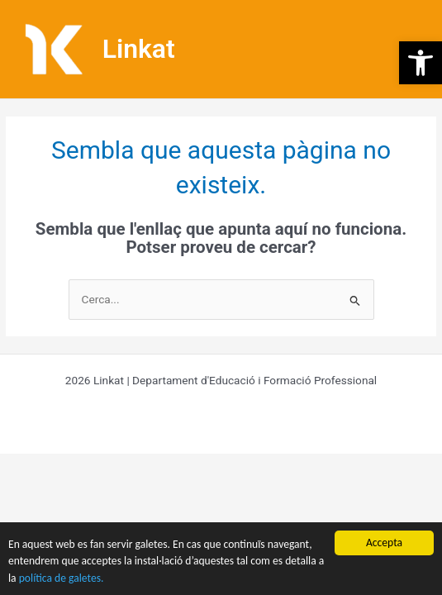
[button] (420, 62)
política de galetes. (61, 578)
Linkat (138, 48)
